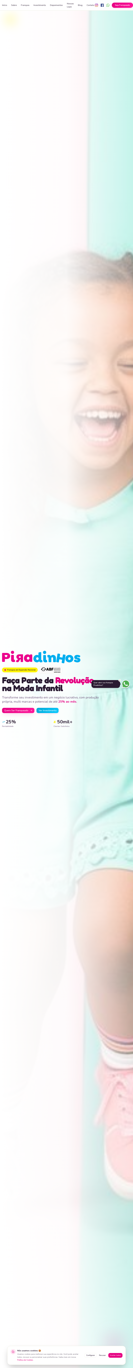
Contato (90, 5)
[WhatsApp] (108, 5)
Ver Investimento (47, 710)
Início (4, 5)
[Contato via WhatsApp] (126, 684)
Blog (80, 5)
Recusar (102, 1355)
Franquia (25, 5)
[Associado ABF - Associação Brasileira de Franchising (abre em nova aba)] (50, 669)
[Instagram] (96, 5)
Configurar (90, 1355)
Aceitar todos (115, 1355)
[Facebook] (102, 5)
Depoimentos (56, 5)
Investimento (40, 5)
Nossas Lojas (70, 5)
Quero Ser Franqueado (18, 710)
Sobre (14, 5)
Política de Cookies (25, 1360)
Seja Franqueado (122, 5)
